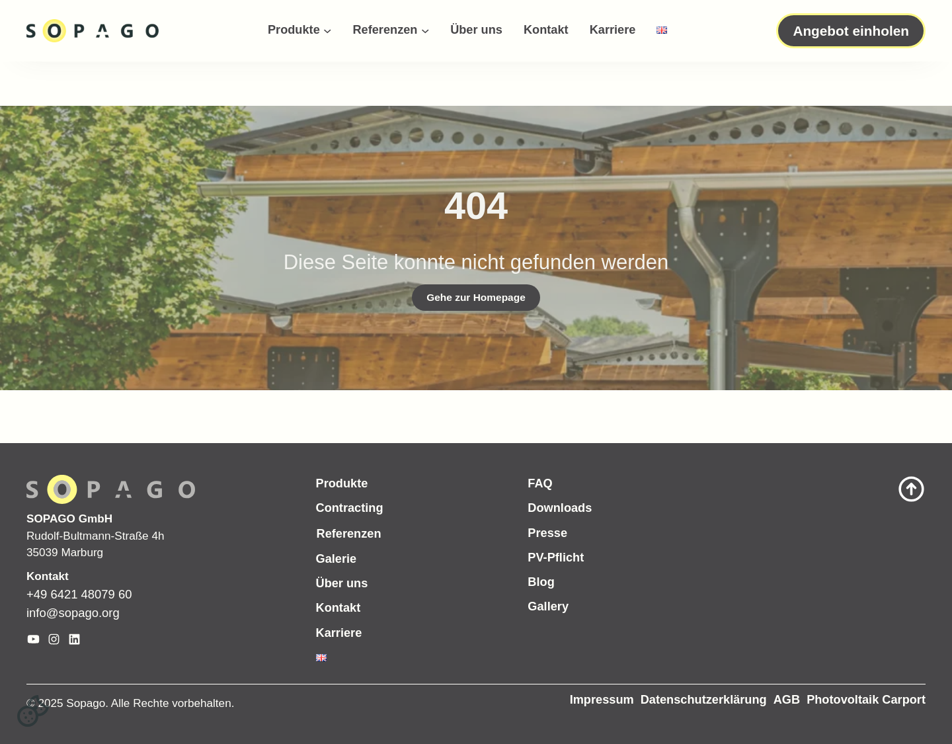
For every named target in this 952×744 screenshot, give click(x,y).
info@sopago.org (73, 613)
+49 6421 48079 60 (79, 594)
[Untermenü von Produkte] (327, 30)
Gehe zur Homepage (476, 297)
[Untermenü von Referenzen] (425, 30)
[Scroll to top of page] (833, 489)
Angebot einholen (851, 30)
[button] (33, 711)
